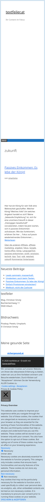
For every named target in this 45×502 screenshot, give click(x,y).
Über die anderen (12, 245)
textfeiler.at (15, 12)
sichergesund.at (15, 353)
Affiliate (24, 245)
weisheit (30, 256)
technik (8, 256)
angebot (18, 248)
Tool (18, 256)
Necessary (8, 451)
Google (32, 248)
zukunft (8, 259)
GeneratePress (8, 363)
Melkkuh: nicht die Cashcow (19, 287)
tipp (14, 256)
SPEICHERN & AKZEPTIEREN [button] (13, 499)
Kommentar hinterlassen (23, 259)
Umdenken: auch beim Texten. (20, 278)
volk (23, 256)
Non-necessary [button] (7, 473)
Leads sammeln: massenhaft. (20, 275)
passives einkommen (14, 253)
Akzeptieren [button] (22, 386)
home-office (10, 250)
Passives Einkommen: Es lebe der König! (25, 281)
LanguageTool (28, 250)
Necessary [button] (5, 448)
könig (18, 250)
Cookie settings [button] (8, 386)
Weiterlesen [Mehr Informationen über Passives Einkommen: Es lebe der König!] (10, 240)
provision (34, 253)
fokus (26, 248)
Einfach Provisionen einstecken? (21, 284)
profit (26, 253)
